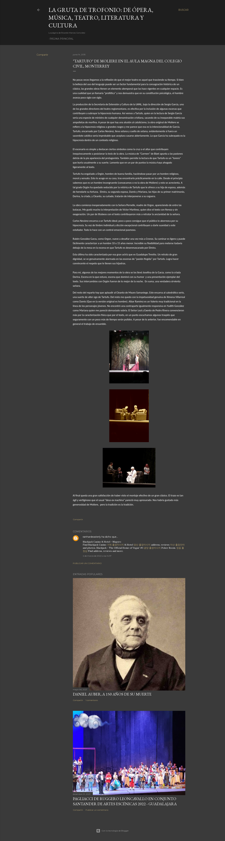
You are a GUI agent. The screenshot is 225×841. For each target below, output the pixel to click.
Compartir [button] (42, 54)
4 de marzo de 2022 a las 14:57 (97, 556)
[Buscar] (183, 10)
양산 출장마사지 (142, 544)
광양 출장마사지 (152, 547)
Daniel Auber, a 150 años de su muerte (112, 694)
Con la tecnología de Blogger (112, 831)
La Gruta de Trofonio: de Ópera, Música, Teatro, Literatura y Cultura (100, 17)
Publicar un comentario (87, 563)
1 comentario (92, 700)
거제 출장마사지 (115, 544)
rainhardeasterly (92, 536)
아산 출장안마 (177, 544)
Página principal (62, 38)
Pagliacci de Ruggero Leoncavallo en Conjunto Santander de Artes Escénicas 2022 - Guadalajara (125, 801)
